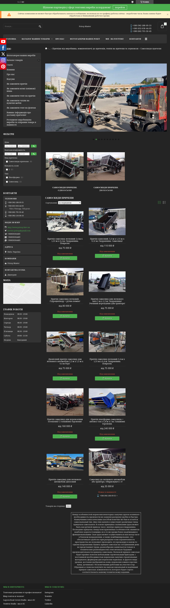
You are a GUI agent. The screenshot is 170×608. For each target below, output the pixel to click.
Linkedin (48, 540)
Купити (65, 258)
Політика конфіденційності (105, 552)
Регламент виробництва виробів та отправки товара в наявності (21, 122)
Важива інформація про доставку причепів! (19, 113)
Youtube (48, 533)
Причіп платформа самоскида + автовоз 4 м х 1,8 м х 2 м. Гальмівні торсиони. (106, 361)
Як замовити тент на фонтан (21, 108)
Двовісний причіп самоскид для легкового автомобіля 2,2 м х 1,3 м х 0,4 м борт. (106, 301)
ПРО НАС (59, 39)
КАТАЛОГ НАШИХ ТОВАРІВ (36, 39)
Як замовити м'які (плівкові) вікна (21, 89)
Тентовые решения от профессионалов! (22, 529)
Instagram (49, 529)
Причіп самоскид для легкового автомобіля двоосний (147, 360)
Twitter (48, 536)
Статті (10, 65)
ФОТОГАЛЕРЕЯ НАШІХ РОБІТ (85, 39)
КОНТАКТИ (135, 39)
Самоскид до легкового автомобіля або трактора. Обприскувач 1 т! (64, 420)
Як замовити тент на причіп (21, 96)
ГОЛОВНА (11, 39)
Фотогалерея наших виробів (21, 55)
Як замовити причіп (17, 84)
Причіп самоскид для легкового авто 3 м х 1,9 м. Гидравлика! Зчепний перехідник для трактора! (65, 301)
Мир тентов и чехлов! (13, 533)
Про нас (11, 74)
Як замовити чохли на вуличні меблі (18, 101)
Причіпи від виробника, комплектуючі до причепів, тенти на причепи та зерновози (95, 48)
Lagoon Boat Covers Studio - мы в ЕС (19, 536)
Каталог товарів (15, 60)
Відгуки (11, 79)
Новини (11, 69)
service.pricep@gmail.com (18, 230)
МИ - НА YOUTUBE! (115, 39)
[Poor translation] (10, 567)
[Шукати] (39, 26)
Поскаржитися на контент (78, 552)
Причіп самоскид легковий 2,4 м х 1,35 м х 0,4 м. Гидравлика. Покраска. (64, 241)
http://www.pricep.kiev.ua (19, 227)
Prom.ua (100, 549)
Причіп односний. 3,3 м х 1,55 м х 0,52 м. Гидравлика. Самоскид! (106, 240)
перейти (120, 7)
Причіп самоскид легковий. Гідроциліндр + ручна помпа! (147, 240)
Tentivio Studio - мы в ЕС (14, 540)
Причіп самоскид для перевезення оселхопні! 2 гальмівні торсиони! (64, 360)
